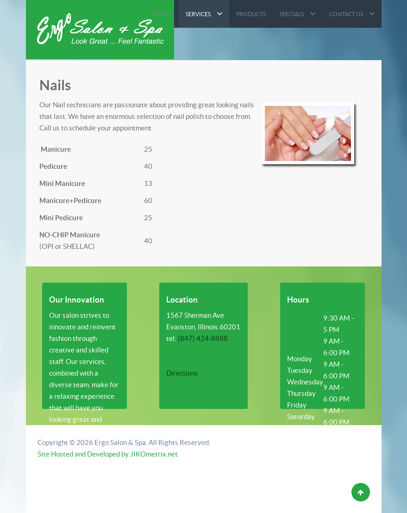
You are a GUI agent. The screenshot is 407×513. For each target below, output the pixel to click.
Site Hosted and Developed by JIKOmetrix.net (108, 454)
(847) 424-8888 (203, 338)
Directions (182, 373)
